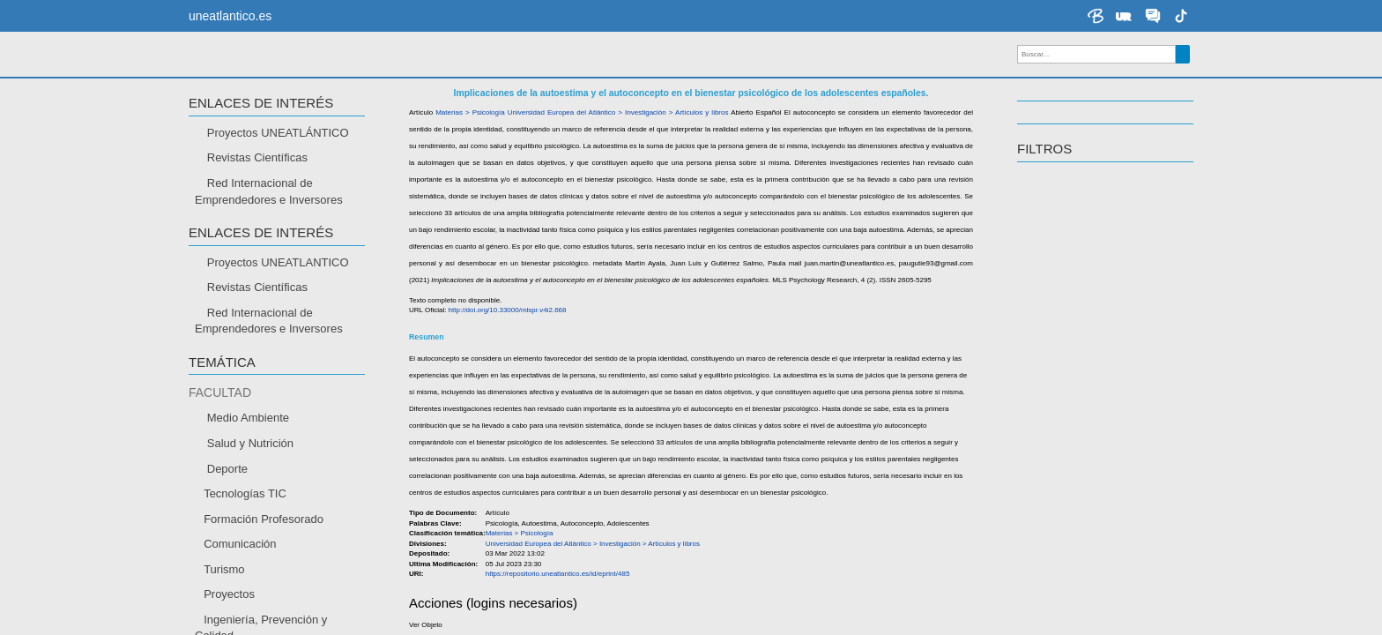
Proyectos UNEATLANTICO (278, 294)
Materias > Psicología (469, 145)
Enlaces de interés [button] (261, 136)
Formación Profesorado (263, 550)
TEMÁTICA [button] (222, 395)
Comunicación (240, 576)
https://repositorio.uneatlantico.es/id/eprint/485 (558, 606)
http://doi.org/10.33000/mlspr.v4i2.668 (508, 343)
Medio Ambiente (248, 450)
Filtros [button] (1044, 182)
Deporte (227, 500)
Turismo (224, 602)
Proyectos (229, 626)
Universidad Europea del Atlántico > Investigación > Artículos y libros (618, 145)
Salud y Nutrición (250, 475)
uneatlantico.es (230, 16)
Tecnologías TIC (245, 526)
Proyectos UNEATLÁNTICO (278, 165)
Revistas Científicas (257, 190)
